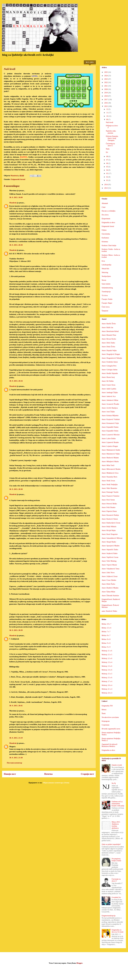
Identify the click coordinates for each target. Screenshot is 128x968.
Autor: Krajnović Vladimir (111, 419)
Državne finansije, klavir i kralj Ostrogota (112, 138)
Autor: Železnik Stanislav (110, 595)
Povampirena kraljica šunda (116, 860)
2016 (106, 103)
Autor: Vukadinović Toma (110, 569)
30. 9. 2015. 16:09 (16, 197)
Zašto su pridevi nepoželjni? (111, 844)
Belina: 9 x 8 (106, 643)
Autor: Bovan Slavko (109, 339)
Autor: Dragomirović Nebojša (112, 358)
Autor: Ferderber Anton (110, 362)
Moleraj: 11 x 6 (107, 651)
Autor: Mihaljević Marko (110, 461)
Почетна (48, 774)
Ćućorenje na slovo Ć (110, 145)
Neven (104, 280)
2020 (106, 89)
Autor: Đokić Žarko (108, 584)
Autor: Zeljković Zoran (109, 576)
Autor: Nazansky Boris (109, 477)
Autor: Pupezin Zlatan (109, 511)
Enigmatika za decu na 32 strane (118, 931)
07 (107, 160)
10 (107, 116)
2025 (106, 72)
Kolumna (105, 242)
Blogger (79, 963)
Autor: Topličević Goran (110, 557)
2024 (106, 76)
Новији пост (10, 774)
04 (107, 170)
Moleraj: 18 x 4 (107, 685)
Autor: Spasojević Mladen (110, 546)
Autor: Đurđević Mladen (110, 588)
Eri (107, 152)
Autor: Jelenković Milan (110, 400)
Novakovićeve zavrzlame (110, 717)
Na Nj (114, 783)
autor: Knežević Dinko (109, 611)
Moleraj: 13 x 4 (107, 662)
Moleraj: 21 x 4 (107, 689)
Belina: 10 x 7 (106, 624)
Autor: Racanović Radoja (110, 515)
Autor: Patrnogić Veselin (110, 492)
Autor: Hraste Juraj (108, 377)
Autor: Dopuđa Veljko (109, 350)
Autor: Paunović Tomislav (110, 496)
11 (107, 113)
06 (107, 163)
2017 (106, 99)
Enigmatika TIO (107, 706)
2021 (106, 86)
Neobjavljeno (106, 276)
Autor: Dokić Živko (108, 347)
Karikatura (105, 238)
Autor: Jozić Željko (108, 412)
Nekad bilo (105, 269)
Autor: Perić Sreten (108, 500)
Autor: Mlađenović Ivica (110, 473)
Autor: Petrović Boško (109, 504)
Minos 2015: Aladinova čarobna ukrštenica (116, 825)
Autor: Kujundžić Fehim (110, 431)
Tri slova (105, 295)
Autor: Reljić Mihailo (109, 526)
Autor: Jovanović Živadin (110, 404)
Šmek (104, 713)
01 (107, 180)
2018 (106, 96)
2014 (106, 184)
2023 (106, 79)
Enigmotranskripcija (108, 916)
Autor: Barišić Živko (109, 324)
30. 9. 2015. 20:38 (16, 489)
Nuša (107, 149)
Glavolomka (106, 234)
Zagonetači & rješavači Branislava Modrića (109, 745)
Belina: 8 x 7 (106, 635)
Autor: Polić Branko (108, 507)
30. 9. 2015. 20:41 (16, 706)
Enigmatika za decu (108, 222)
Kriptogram (106, 721)
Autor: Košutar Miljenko (110, 415)
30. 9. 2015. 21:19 (16, 738)
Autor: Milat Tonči (108, 465)
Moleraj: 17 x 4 (107, 681)
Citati (103, 207)
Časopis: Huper (107, 303)
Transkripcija (106, 292)
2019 (106, 93)
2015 (106, 106)
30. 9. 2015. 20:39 (16, 630)
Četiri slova (106, 307)
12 (107, 109)
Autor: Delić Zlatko (108, 343)
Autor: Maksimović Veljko (111, 454)
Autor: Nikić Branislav (109, 488)
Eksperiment (106, 219)
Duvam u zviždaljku (108, 211)
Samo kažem (106, 284)
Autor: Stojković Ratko (109, 553)
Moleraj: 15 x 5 (107, 674)
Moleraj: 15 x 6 (107, 677)
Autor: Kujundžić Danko (110, 427)
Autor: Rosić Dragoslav (110, 534)
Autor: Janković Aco (109, 396)
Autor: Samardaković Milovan (112, 538)
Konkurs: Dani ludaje (109, 245)
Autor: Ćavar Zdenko (109, 580)
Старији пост (87, 774)
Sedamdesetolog (107, 288)
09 (107, 119)
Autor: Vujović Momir (109, 565)
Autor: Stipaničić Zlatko (110, 549)
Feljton (104, 230)
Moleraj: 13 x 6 (107, 666)
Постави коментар (14, 763)
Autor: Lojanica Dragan (110, 446)
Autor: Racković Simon (110, 519)
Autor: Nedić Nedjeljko (110, 484)
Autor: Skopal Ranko (109, 542)
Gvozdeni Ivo (116, 897)
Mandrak (13, 203)
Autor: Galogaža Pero (109, 366)
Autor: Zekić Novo (108, 572)
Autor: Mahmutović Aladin (111, 450)
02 (107, 177)
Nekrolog (105, 272)
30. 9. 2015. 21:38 (16, 758)
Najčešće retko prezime (111, 132)
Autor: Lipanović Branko (110, 442)
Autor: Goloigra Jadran (109, 370)
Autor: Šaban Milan (108, 592)
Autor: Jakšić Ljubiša (109, 389)
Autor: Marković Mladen (110, 458)
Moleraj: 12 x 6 (107, 658)
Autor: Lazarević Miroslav (111, 435)
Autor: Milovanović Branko (111, 469)
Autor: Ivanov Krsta (108, 385)
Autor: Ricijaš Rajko (109, 530)
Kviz (103, 261)
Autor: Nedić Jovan (108, 481)
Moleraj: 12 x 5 (107, 654)
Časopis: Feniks (107, 299)
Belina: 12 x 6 (106, 628)
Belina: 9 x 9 (106, 647)
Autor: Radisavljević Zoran (111, 523)
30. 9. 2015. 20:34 (16, 381)
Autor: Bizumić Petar (109, 335)
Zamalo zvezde (117, 765)
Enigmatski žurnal (18, 179)
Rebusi (104, 710)
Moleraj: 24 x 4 (107, 693)
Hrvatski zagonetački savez (111, 729)
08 (107, 156)
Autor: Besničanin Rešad (110, 331)
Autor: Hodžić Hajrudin (110, 373)
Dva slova (105, 215)
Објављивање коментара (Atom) (56, 783)
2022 (106, 82)
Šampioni (105, 311)
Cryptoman (105, 725)
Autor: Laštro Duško (109, 438)
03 (107, 173)
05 (107, 167)
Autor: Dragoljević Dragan (111, 354)
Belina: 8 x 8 (106, 639)
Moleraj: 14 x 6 (107, 670)
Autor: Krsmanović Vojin (110, 423)
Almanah (105, 203)
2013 (106, 188)
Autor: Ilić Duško (108, 381)
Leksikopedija (106, 265)
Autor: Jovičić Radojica (110, 408)
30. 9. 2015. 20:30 (16, 245)
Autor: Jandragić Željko (110, 392)
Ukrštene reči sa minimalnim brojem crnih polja (118, 804)
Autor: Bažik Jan (107, 327)
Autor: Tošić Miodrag (109, 561)
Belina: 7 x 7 (106, 631)
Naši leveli (109, 122)
